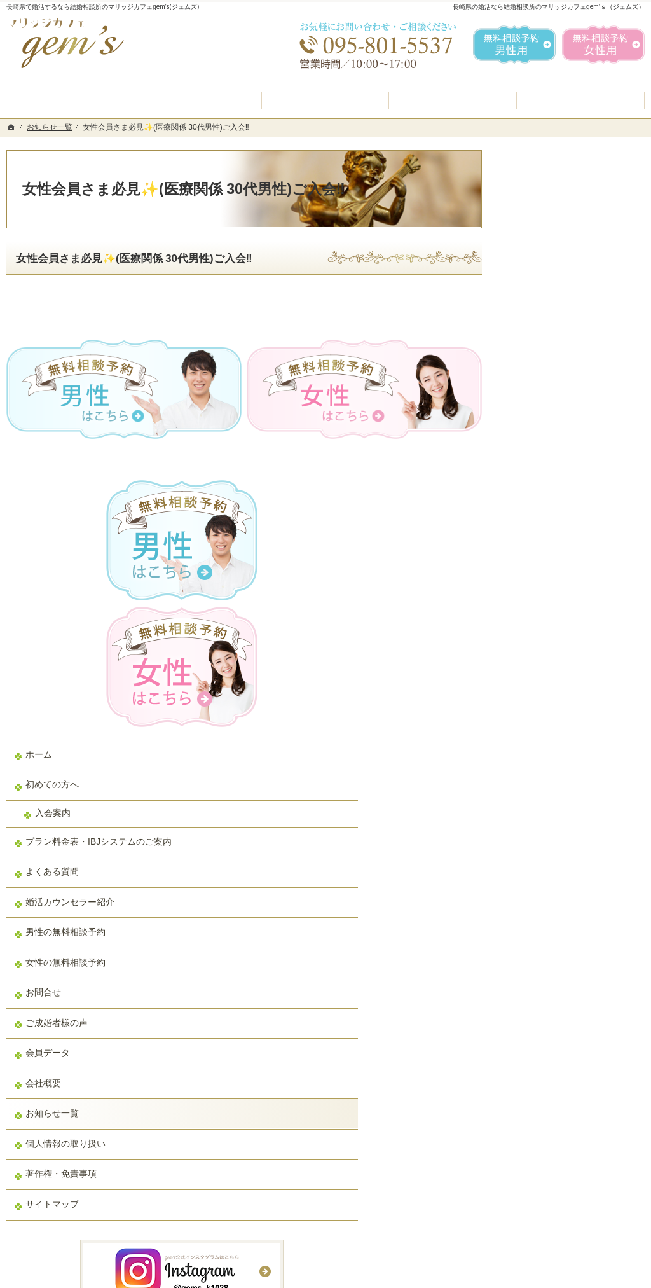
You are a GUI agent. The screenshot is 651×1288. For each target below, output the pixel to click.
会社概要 (531, 762)
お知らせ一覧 (540, 792)
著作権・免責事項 (549, 853)
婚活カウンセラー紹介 (558, 581)
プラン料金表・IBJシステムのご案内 (573, 515)
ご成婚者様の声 (545, 701)
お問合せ (531, 672)
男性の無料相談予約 (554, 611)
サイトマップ (540, 883)
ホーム (527, 422)
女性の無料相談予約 (554, 641)
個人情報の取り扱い (554, 822)
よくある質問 (540, 551)
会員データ (536, 732)
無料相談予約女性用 (603, 44)
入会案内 (541, 481)
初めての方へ (540, 452)
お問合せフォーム (555, 1224)
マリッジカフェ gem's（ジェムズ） (181, 1275)
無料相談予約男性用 (514, 44)
